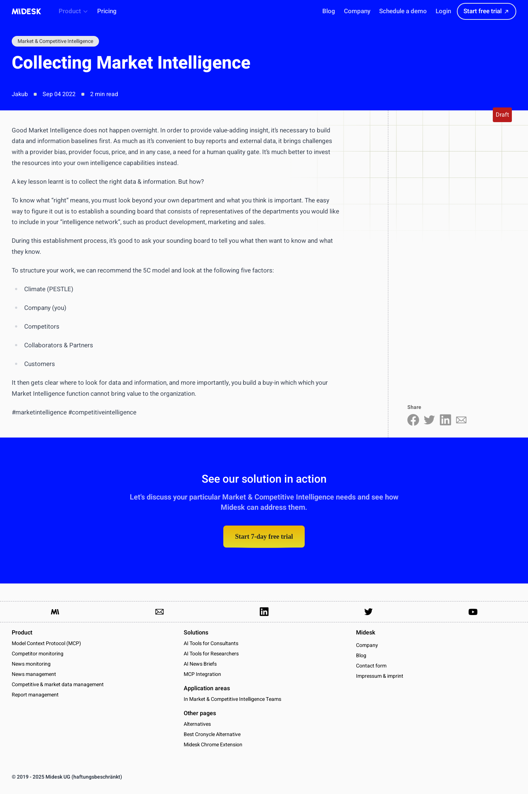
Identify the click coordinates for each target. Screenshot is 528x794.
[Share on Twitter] (429, 420)
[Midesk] (26, 11)
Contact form (371, 666)
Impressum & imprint (379, 676)
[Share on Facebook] (413, 420)
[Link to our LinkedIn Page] (264, 611)
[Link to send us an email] (159, 611)
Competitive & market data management (58, 684)
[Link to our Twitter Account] (368, 611)
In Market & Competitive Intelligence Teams (232, 699)
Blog (361, 655)
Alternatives (197, 724)
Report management (35, 695)
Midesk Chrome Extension (213, 745)
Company (367, 645)
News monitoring (31, 664)
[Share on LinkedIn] (445, 420)
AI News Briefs (200, 664)
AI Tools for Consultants (211, 643)
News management (34, 674)
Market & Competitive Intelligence (55, 41)
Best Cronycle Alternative (212, 734)
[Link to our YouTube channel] (473, 611)
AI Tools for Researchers (211, 654)
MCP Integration (202, 674)
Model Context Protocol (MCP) (46, 643)
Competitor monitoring (37, 654)
